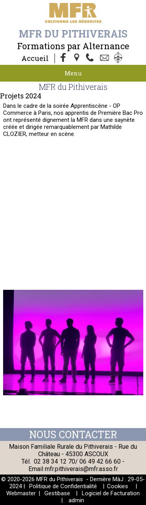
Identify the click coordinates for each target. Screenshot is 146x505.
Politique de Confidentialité (63, 486)
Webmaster (21, 493)
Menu (73, 73)
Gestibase (57, 493)
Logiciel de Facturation (111, 493)
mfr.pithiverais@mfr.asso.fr (81, 469)
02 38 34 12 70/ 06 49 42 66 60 (77, 461)
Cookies (117, 486)
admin (76, 500)
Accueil (35, 58)
